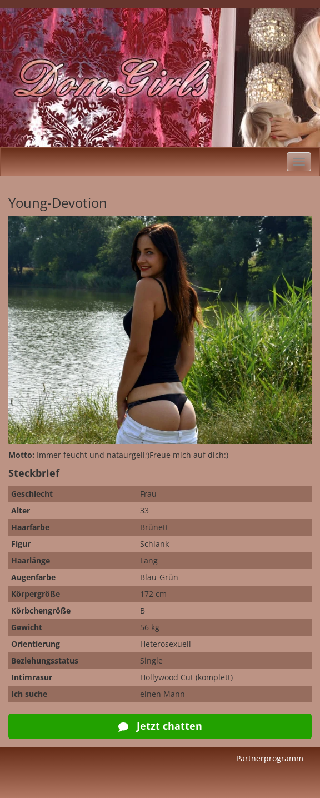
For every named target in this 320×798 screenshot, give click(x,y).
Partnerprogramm (269, 758)
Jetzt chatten (160, 725)
